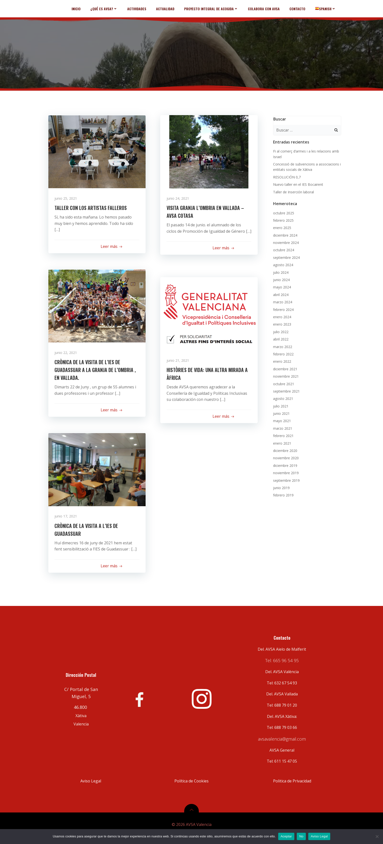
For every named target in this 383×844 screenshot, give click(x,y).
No (301, 836)
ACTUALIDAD (166, 8)
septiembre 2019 (285, 479)
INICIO (77, 8)
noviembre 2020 (285, 457)
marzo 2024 (281, 301)
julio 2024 (280, 271)
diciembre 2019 (284, 464)
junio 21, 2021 (179, 361)
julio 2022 (280, 331)
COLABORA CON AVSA (265, 8)
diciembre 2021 (284, 368)
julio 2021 (280, 405)
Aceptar (286, 836)
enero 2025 (281, 227)
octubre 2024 (282, 249)
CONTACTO (299, 8)
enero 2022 (281, 360)
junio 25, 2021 (67, 199)
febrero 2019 (282, 494)
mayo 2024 (281, 286)
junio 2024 (280, 279)
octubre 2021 (282, 383)
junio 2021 (280, 412)
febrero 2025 (282, 219)
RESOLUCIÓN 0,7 (286, 176)
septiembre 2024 (285, 256)
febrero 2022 (282, 353)
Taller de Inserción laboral (292, 191)
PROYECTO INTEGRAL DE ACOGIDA (212, 8)
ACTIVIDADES (138, 8)
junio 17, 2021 (67, 516)
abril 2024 (280, 294)
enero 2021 (281, 442)
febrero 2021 (282, 435)
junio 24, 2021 (179, 199)
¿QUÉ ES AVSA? (105, 8)
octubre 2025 (282, 212)
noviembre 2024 (285, 242)
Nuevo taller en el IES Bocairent (297, 183)
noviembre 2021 (285, 375)
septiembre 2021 (285, 390)
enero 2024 (281, 316)
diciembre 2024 (284, 234)
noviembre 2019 (285, 472)
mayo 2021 (281, 420)
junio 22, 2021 (67, 353)
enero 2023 (281, 323)
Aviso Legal (319, 836)
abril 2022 (280, 338)
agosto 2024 (282, 264)
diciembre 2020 (284, 450)
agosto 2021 (282, 397)
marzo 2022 (281, 346)
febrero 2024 (282, 309)
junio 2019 (280, 487)
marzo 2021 (281, 427)
